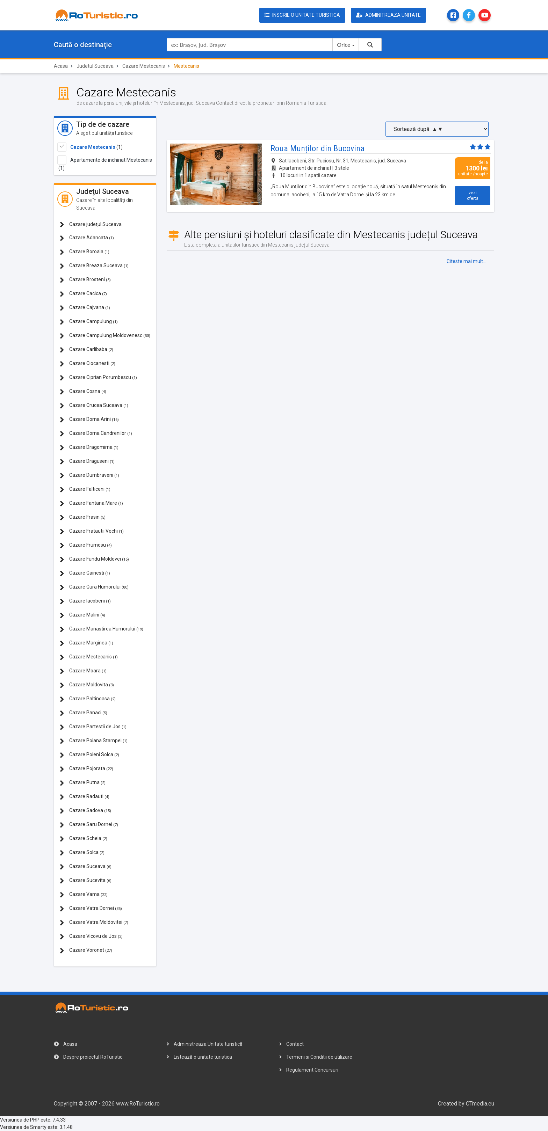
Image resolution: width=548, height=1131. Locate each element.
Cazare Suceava (85, 866)
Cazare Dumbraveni (89, 475)
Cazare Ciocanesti (87, 363)
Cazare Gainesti (85, 573)
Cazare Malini (82, 615)
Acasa (61, 66)
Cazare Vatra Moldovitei (94, 922)
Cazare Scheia (83, 838)
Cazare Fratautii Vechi (92, 531)
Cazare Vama (84, 894)
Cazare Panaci (83, 713)
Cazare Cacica (83, 294)
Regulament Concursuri (308, 1070)
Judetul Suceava (95, 66)
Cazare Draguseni (87, 461)
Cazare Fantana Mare (91, 503)
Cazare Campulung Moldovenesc (105, 335)
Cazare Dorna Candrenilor (96, 433)
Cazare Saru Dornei (89, 824)
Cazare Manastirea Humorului (101, 629)
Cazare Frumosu (86, 545)
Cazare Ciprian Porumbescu (98, 377)
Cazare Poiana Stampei (94, 741)
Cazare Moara (83, 671)
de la (472, 168)
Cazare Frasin (83, 517)
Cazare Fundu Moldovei (94, 559)
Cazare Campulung (89, 322)
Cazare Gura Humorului (94, 587)
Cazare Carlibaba (86, 349)
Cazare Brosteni (85, 280)
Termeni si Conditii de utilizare (315, 1057)
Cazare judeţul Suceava (91, 224)
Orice (343, 44)
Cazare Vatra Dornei (91, 908)
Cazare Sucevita (85, 880)
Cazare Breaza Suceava (94, 266)
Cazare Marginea (86, 643)
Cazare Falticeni (85, 489)
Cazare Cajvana (85, 308)
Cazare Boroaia (84, 252)
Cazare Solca (82, 852)
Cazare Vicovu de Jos (91, 936)
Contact (291, 1044)
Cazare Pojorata (86, 769)
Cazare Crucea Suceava (94, 405)
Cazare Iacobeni (85, 601)
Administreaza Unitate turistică (205, 1044)
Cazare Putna (83, 783)
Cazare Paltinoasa (88, 699)
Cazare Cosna (83, 391)
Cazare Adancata (87, 238)
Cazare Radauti (84, 797)
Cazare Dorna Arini (89, 419)
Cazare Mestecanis (143, 66)
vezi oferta (472, 195)
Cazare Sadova (85, 811)
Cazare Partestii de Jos (93, 727)
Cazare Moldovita (87, 685)
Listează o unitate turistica (199, 1057)
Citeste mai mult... (466, 261)
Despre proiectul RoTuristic (88, 1057)
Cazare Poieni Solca (89, 755)
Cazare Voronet (86, 950)
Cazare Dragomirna (89, 447)
